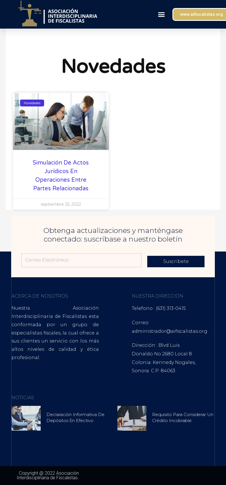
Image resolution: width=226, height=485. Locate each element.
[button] (161, 14)
